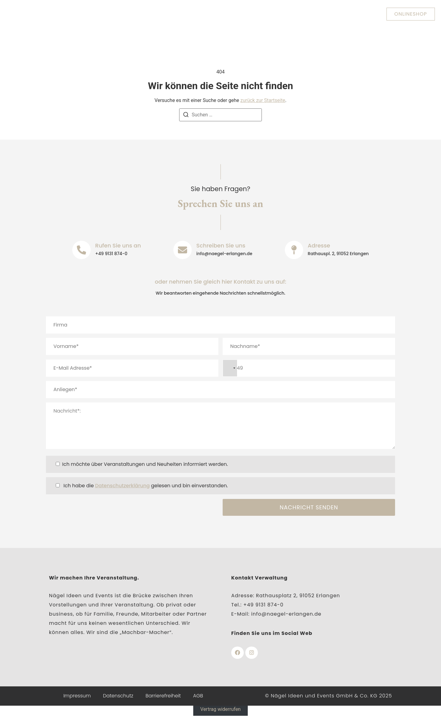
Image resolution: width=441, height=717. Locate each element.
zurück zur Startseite (262, 100)
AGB (198, 696)
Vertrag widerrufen (220, 710)
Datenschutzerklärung (122, 485)
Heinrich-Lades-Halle (174, 14)
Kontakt (323, 14)
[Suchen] (186, 115)
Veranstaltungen (276, 14)
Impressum (77, 696)
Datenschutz (118, 696)
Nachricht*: (220, 425)
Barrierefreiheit (163, 696)
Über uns (119, 14)
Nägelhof (228, 14)
